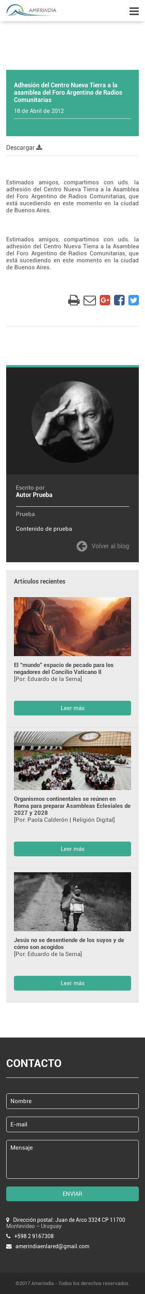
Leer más (73, 708)
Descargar (24, 147)
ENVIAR (72, 1193)
